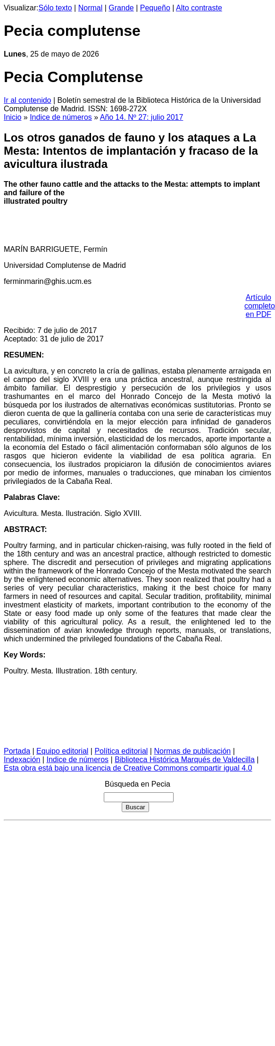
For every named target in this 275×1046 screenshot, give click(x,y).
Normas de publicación (192, 751)
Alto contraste (199, 8)
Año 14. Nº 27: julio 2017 (141, 117)
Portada (17, 751)
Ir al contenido (27, 100)
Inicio (12, 117)
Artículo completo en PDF (259, 305)
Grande (120, 8)
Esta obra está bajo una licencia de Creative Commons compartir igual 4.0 (128, 768)
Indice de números (61, 117)
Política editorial (121, 751)
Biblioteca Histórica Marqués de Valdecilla (185, 759)
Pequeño (155, 8)
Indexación (22, 759)
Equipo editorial (62, 751)
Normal (90, 8)
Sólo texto (55, 8)
